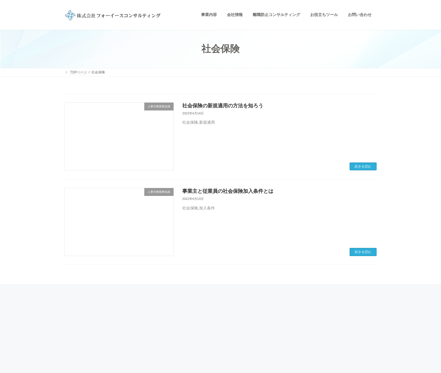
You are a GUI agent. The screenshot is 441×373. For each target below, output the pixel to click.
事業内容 (181, 312)
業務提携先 (183, 332)
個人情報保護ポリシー (298, 323)
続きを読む (363, 166)
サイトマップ (292, 332)
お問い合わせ (185, 341)
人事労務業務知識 (295, 303)
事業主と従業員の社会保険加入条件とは (227, 191)
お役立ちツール (293, 313)
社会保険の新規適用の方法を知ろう (222, 105)
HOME (180, 303)
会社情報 (181, 322)
